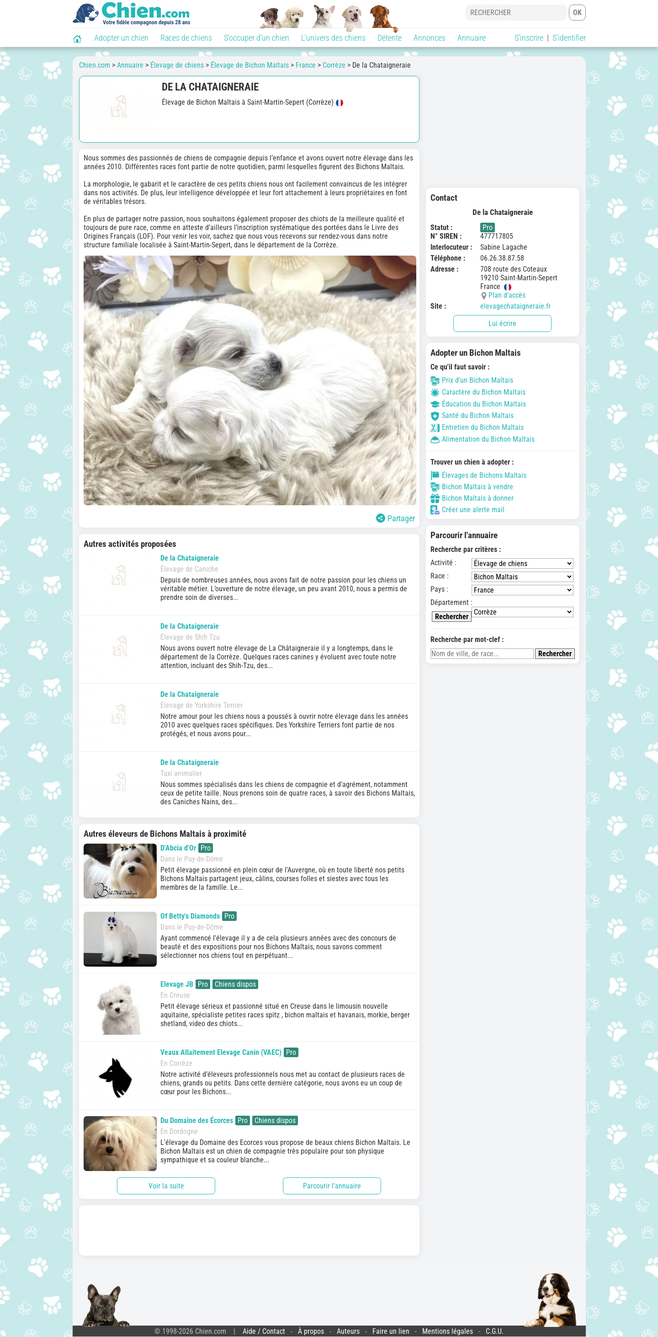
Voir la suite (166, 1186)
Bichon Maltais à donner (472, 498)
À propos (311, 1331)
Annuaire (471, 38)
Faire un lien (390, 1331)
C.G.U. (495, 1331)
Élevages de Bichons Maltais (478, 475)
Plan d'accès (506, 295)
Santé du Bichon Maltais (472, 415)
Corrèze (334, 65)
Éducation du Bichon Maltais (478, 404)
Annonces (430, 38)
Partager (395, 518)
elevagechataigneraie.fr (515, 306)
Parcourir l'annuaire (332, 1186)
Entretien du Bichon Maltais (477, 427)
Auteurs (348, 1331)
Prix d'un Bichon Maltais (471, 380)
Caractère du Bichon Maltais (477, 392)
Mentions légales (447, 1331)
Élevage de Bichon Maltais (250, 65)
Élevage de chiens (177, 65)
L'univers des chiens (333, 38)
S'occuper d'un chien (256, 38)
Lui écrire (502, 323)
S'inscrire (529, 38)
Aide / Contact (264, 1331)
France (306, 65)
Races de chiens (186, 38)
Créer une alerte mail (467, 509)
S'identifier (569, 38)
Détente (389, 38)
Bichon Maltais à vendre (471, 487)
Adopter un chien (121, 38)
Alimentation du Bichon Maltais (482, 439)
